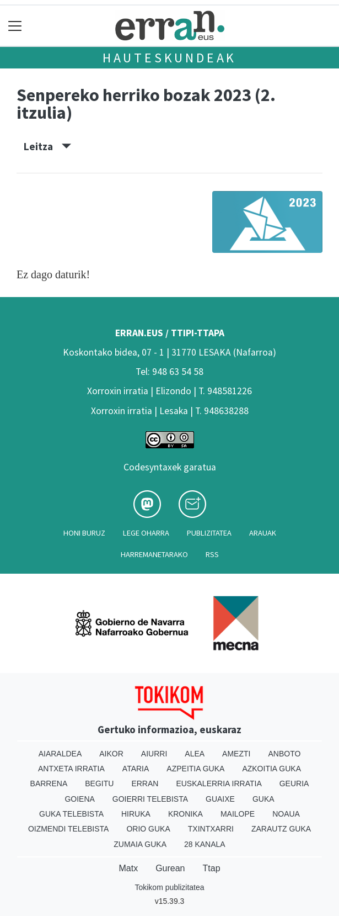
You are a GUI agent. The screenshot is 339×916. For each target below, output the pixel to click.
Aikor (111, 753)
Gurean (170, 868)
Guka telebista (71, 813)
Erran (144, 783)
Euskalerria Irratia (218, 783)
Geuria (294, 783)
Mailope (237, 813)
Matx (128, 868)
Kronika (185, 813)
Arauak (262, 533)
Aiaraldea (60, 753)
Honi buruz (84, 533)
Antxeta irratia (71, 768)
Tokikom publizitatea (169, 887)
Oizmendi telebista (68, 828)
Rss (212, 554)
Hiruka (135, 813)
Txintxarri (211, 828)
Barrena (49, 783)
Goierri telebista (150, 799)
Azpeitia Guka (195, 768)
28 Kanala (204, 844)
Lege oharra (146, 533)
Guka (263, 799)
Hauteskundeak (169, 57)
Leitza (47, 146)
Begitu (99, 783)
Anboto (284, 753)
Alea (195, 753)
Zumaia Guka (140, 844)
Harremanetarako (154, 554)
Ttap (211, 868)
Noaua (286, 813)
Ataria (135, 768)
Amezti (236, 753)
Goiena (79, 799)
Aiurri (154, 753)
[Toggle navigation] (15, 25)
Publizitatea (209, 533)
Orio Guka (148, 828)
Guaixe (220, 799)
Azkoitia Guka (271, 768)
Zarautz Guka (281, 828)
